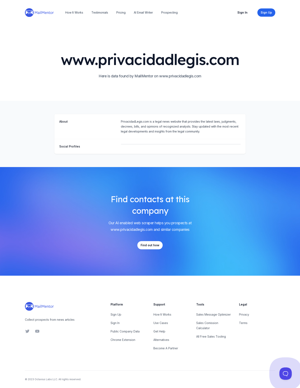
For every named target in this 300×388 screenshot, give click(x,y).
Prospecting (169, 12)
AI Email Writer (143, 12)
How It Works (74, 12)
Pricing (121, 12)
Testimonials (99, 12)
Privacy (244, 314)
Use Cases (160, 323)
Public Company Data (125, 331)
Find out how (150, 245)
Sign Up (116, 314)
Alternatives (161, 340)
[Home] (39, 12)
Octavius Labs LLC (46, 379)
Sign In (242, 12)
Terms (243, 323)
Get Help (159, 331)
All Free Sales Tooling (211, 336)
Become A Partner (165, 348)
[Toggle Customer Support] (285, 374)
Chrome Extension (123, 340)
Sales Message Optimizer (213, 314)
